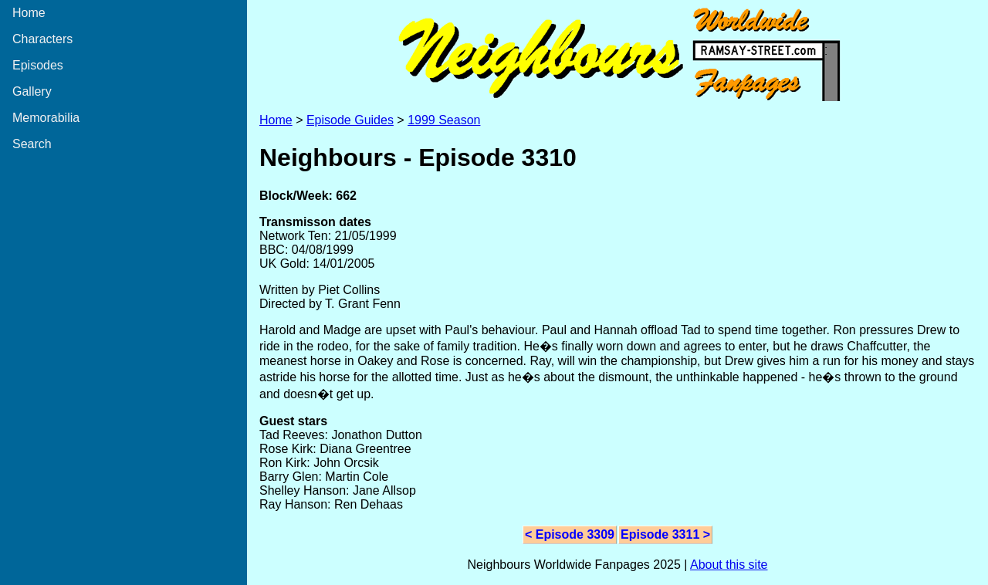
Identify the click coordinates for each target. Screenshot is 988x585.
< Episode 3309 (569, 534)
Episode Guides (350, 120)
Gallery (32, 91)
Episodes (37, 65)
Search (32, 143)
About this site (729, 564)
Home (29, 12)
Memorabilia (46, 117)
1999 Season (444, 120)
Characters (42, 39)
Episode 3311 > (665, 534)
